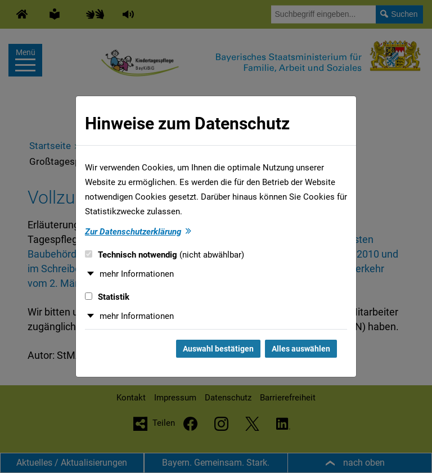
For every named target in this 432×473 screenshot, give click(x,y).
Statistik (107, 297)
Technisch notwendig (164, 255)
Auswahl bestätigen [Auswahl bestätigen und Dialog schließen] (218, 348)
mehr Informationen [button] (137, 274)
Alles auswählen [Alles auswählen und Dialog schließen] (301, 348)
